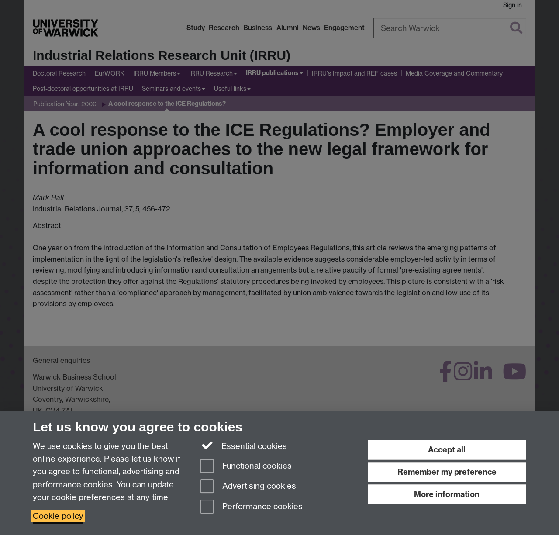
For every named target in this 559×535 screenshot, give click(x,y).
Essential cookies (243, 445)
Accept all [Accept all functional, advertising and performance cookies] (447, 450)
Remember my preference (447, 472)
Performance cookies (251, 507)
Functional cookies (246, 467)
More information (447, 494)
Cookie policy (58, 516)
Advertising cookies (248, 487)
